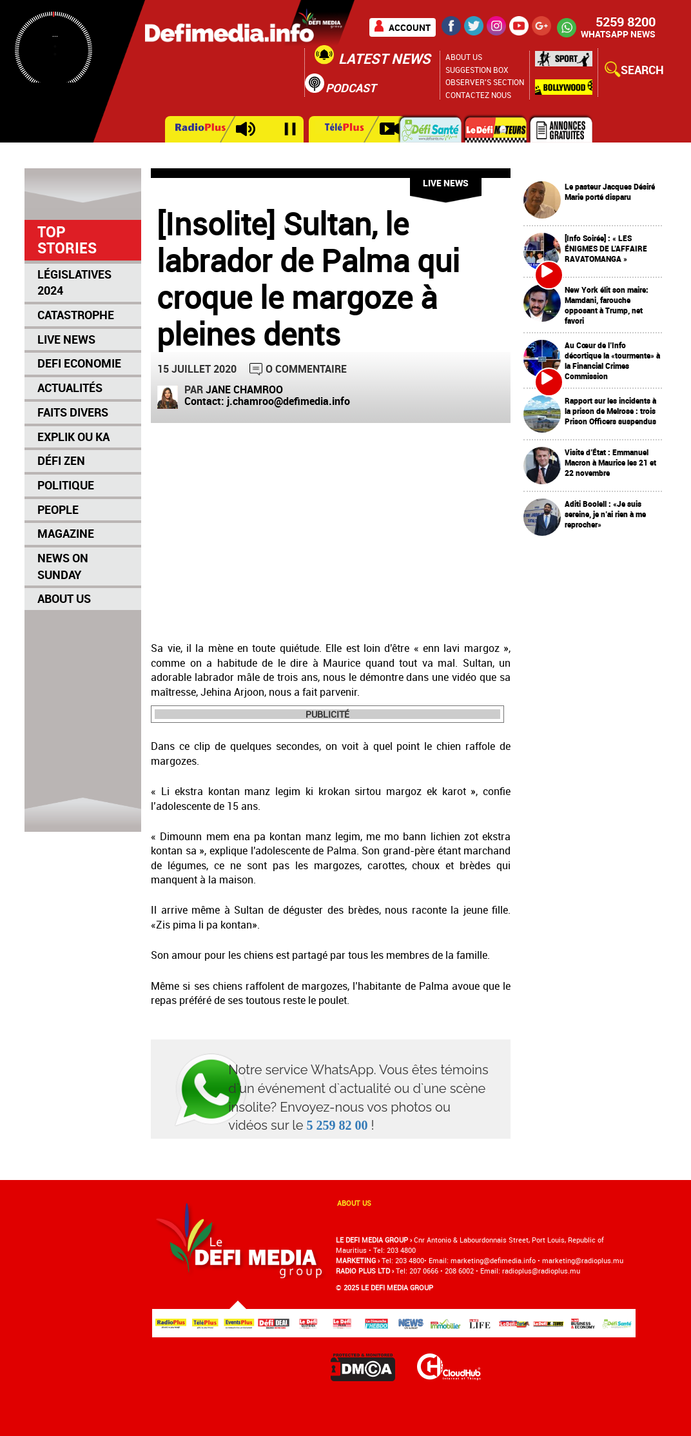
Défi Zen (61, 460)
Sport (563, 62)
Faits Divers (72, 412)
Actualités (69, 387)
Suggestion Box (477, 69)
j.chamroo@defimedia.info (288, 401)
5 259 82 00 (337, 1125)
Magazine (65, 533)
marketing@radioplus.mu (582, 1260)
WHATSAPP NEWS (618, 34)
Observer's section (484, 82)
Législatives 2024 (74, 282)
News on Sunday (62, 566)
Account (410, 27)
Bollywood (563, 87)
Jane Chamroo (244, 389)
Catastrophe (75, 314)
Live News (66, 339)
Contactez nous (478, 95)
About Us (463, 57)
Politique (65, 485)
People (58, 509)
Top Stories (67, 240)
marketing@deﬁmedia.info (493, 1260)
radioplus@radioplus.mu (541, 1270)
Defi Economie (79, 363)
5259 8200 (626, 21)
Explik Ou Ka (73, 436)
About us (354, 1203)
